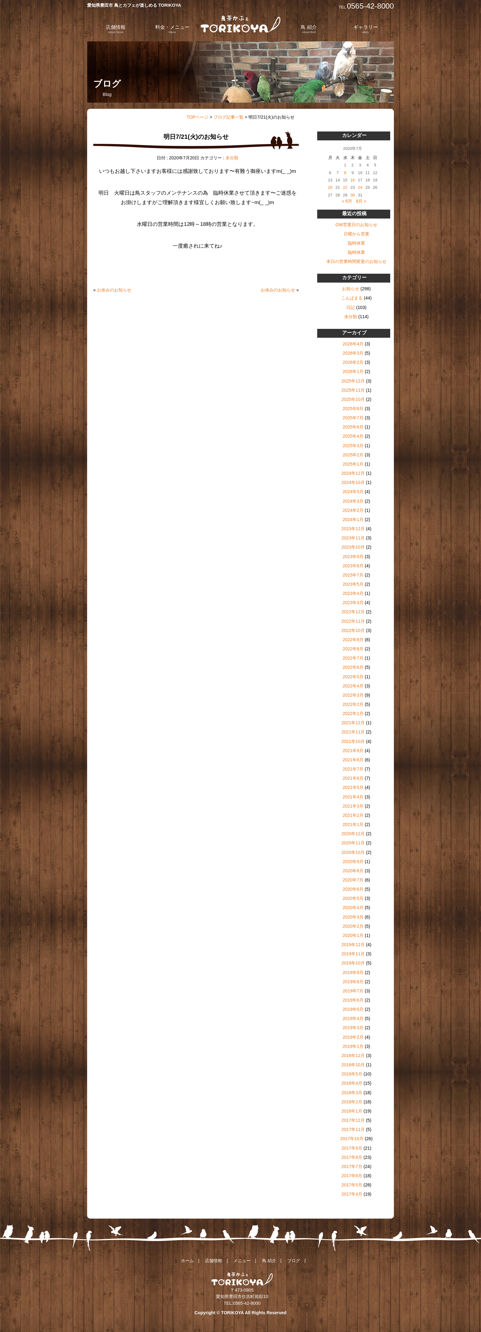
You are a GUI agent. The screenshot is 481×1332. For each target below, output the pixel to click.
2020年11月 (353, 842)
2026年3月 (353, 353)
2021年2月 (353, 815)
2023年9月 (353, 556)
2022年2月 (353, 704)
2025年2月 (353, 454)
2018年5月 (351, 1073)
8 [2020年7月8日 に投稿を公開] (345, 172)
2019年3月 (353, 1027)
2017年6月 (351, 1175)
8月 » (361, 201)
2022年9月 (353, 639)
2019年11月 (353, 953)
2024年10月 (353, 482)
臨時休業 (356, 243)
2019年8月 (353, 981)
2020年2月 (353, 926)
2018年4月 (351, 1083)
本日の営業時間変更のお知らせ (356, 261)
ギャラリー (365, 29)
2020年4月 (353, 907)
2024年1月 (353, 519)
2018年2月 (351, 1101)
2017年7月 (351, 1166)
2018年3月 (351, 1092)
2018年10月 (353, 1064)
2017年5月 (351, 1184)
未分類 (231, 157)
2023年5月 (353, 584)
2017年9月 (351, 1148)
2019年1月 (353, 1046)
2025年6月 (353, 426)
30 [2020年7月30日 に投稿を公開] (352, 195)
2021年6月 (353, 778)
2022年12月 (353, 611)
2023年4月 (353, 593)
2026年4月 (353, 343)
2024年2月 (353, 510)
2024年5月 (353, 491)
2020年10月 (353, 852)
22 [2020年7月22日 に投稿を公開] (345, 187)
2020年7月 (353, 879)
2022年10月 (353, 630)
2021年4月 (353, 796)
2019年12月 (353, 944)
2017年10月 (352, 1138)
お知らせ (350, 288)
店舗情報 (115, 29)
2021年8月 (353, 759)
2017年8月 (351, 1157)
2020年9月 (353, 861)
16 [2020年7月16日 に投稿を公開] (352, 180)
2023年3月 (353, 602)
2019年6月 (353, 1000)
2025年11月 (353, 390)
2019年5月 (353, 1009)
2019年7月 (353, 990)
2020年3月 (353, 917)
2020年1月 (353, 935)
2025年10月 (353, 399)
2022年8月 (353, 648)
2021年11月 (353, 731)
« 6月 (347, 201)
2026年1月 (353, 371)
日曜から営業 (356, 233)
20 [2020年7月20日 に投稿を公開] (330, 187)
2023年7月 (353, 575)
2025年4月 (353, 436)
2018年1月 (351, 1111)
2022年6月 (353, 667)
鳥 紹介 (309, 29)
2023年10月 (353, 547)
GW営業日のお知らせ (356, 224)
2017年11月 (353, 1129)
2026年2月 (353, 362)
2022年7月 (353, 658)
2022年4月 (353, 685)
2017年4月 (351, 1194)
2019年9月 (353, 972)
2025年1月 (353, 464)
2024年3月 (353, 501)
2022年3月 (353, 695)
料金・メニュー (172, 29)
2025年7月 (353, 417)
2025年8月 (353, 408)
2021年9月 (353, 750)
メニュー (242, 1260)
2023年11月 (353, 537)
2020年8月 (353, 870)
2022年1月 (353, 713)
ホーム (187, 1260)
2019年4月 (353, 1018)
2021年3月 (353, 806)
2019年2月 (353, 1037)
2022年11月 (353, 621)
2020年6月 (353, 889)
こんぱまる (352, 297)
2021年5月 (353, 787)
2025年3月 (353, 445)
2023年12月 (353, 528)
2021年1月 (353, 824)
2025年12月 (353, 381)
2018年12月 (353, 1055)
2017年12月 (353, 1120)
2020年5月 (353, 898)
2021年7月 (353, 769)
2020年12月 (353, 833)
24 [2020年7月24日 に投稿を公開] (360, 187)
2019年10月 (353, 963)
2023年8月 (353, 565)
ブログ (293, 1260)
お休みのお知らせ (114, 289)
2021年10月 (353, 741)
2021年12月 (353, 722)
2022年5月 (353, 676)
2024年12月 (353, 473)
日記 (350, 307)
